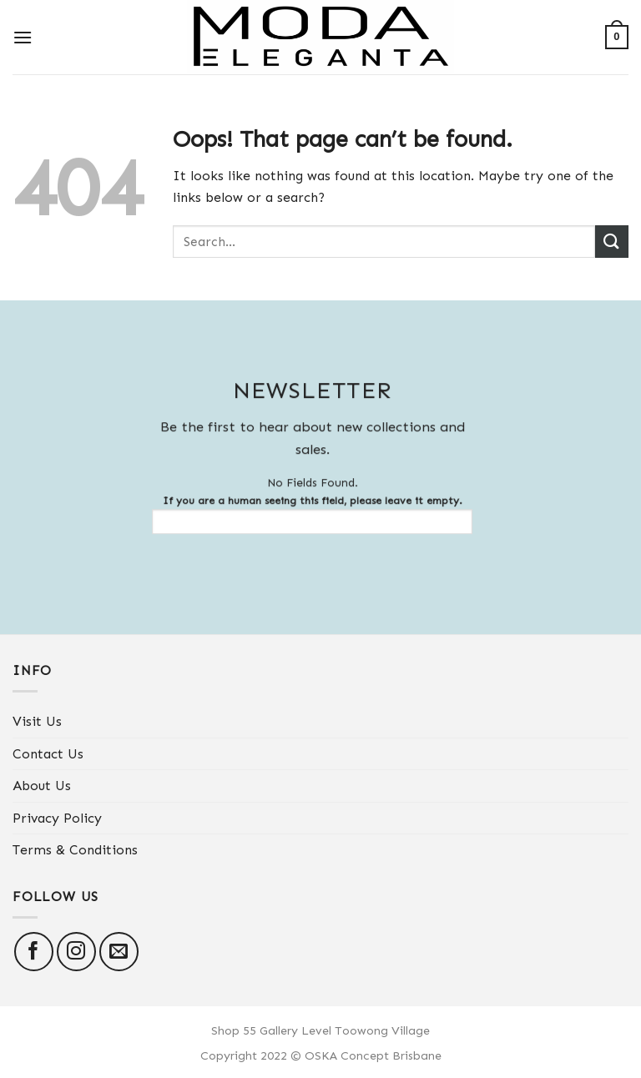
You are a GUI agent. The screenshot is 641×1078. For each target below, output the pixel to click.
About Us (42, 785)
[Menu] (23, 37)
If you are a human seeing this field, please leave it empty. (306, 515)
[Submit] (611, 241)
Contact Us (48, 754)
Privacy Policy (57, 818)
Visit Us (37, 721)
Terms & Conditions (75, 850)
